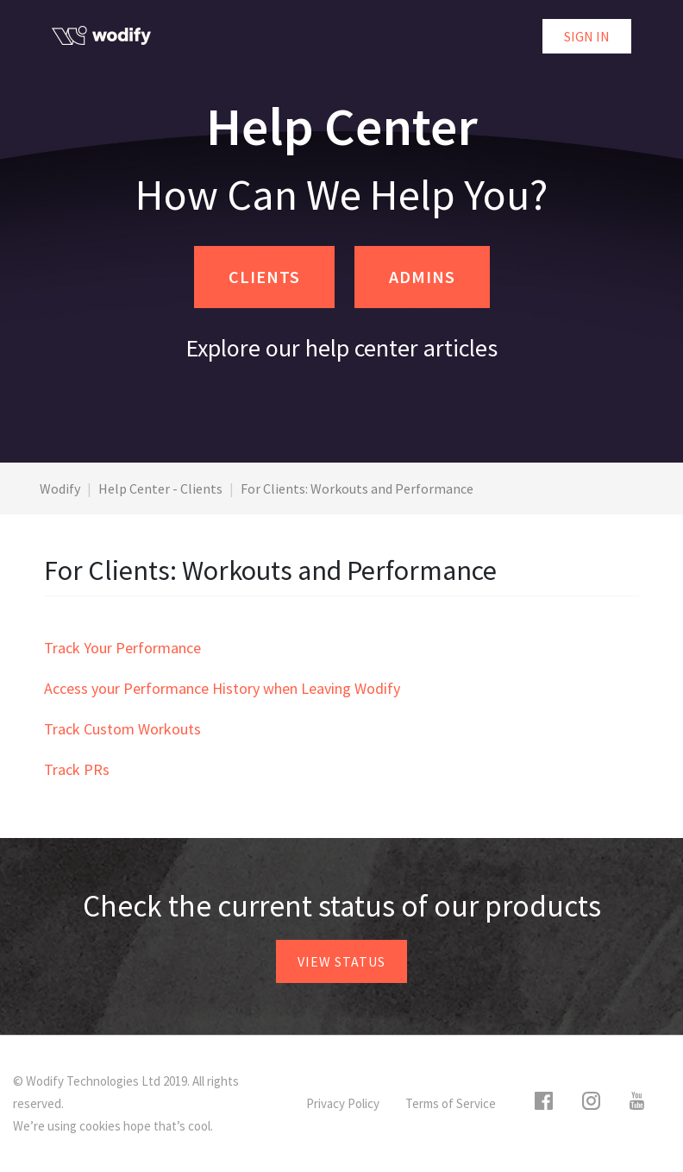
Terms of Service (450, 1103)
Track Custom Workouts (122, 729)
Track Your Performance (122, 648)
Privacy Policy (342, 1103)
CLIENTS (264, 276)
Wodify (60, 488)
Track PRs (77, 769)
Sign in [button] (587, 36)
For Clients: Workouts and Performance (357, 488)
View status (341, 961)
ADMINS (422, 276)
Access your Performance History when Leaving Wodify (222, 688)
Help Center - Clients (160, 488)
